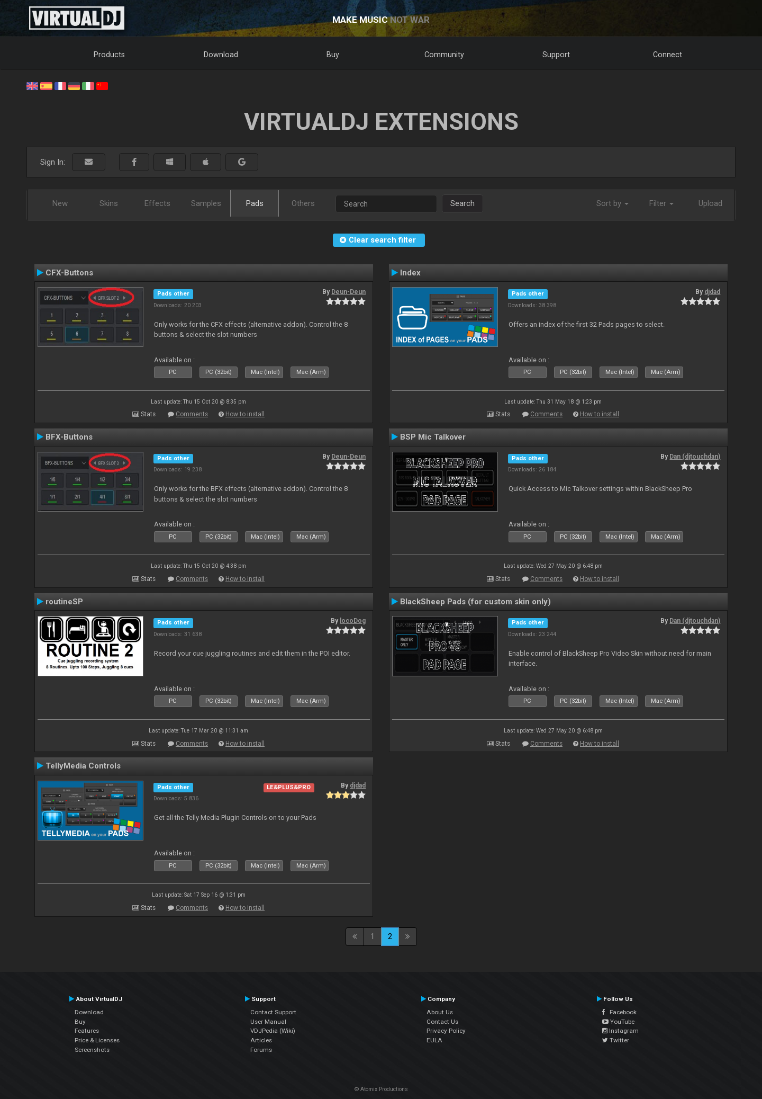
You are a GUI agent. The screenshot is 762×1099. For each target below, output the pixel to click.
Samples (206, 203)
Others (303, 203)
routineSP (64, 601)
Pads (255, 203)
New (60, 203)
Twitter (615, 1040)
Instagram (620, 1030)
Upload (710, 203)
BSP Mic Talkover (433, 437)
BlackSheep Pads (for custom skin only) (475, 601)
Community (444, 54)
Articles (261, 1040)
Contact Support (273, 1012)
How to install (245, 414)
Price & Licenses (97, 1040)
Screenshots (92, 1049)
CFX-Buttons (69, 273)
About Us (440, 1012)
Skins (108, 203)
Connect (667, 54)
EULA (434, 1040)
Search (462, 203)
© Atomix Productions (381, 1089)
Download (221, 54)
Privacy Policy (446, 1030)
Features (87, 1030)
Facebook (619, 1012)
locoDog (353, 620)
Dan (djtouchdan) (694, 456)
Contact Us (442, 1021)
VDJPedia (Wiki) (272, 1030)
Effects (157, 203)
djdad (712, 292)
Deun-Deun (348, 292)
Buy (332, 54)
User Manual (268, 1021)
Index (410, 273)
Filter (661, 203)
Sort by (612, 203)
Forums (261, 1049)
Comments (192, 414)
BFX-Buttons (69, 437)
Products (109, 54)
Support (556, 54)
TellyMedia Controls (83, 766)
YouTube (618, 1021)
